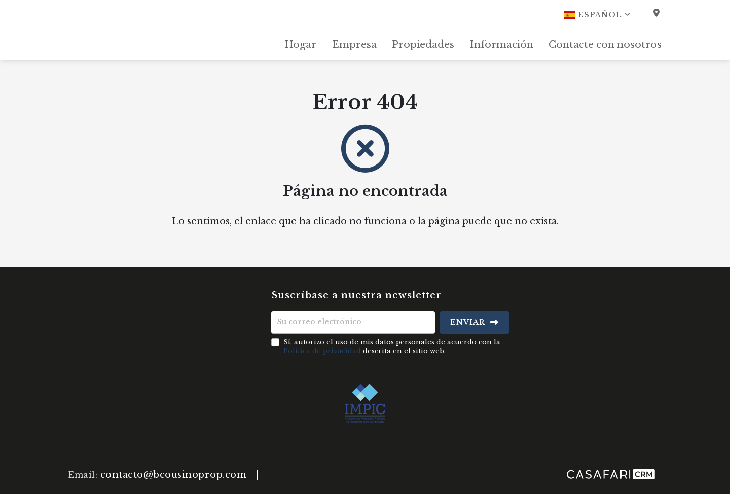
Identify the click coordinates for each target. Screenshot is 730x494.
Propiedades (423, 44)
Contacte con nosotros (605, 44)
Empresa (354, 44)
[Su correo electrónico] (353, 322)
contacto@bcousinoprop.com (173, 474)
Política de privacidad (322, 351)
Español (597, 14)
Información (501, 44)
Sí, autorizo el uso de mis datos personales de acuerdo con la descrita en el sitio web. (391, 346)
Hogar (300, 44)
